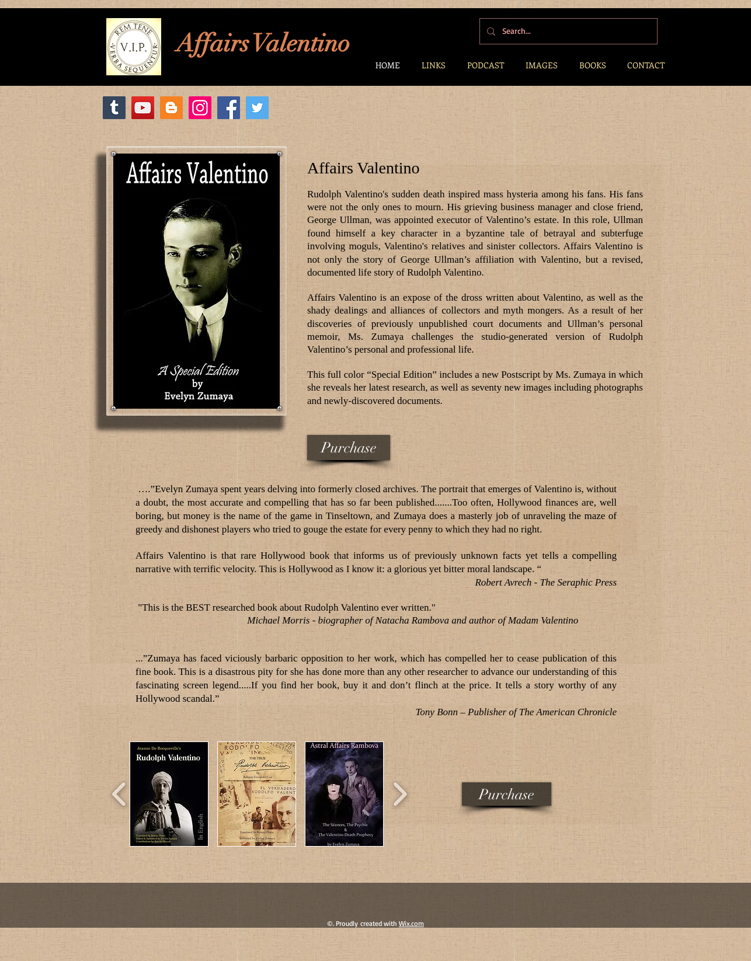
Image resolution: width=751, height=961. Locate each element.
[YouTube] (142, 107)
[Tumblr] (114, 107)
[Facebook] (228, 107)
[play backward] (119, 794)
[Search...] (567, 31)
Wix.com (411, 923)
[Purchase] (348, 447)
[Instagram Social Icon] (200, 107)
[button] (169, 794)
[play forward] (400, 794)
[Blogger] (171, 107)
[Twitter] (257, 107)
